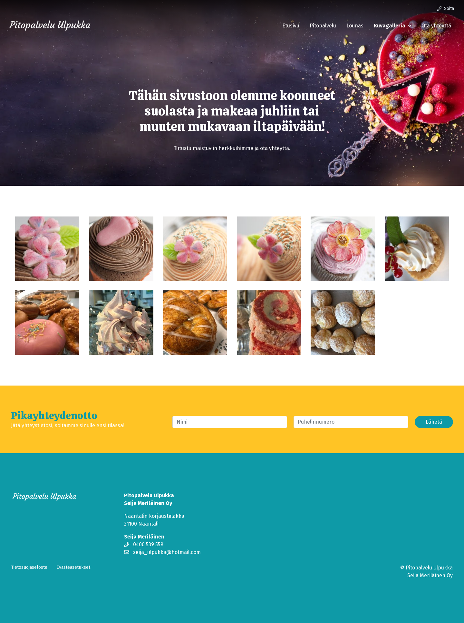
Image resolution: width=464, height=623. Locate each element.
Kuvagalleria (389, 26)
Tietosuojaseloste (29, 567)
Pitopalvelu (323, 26)
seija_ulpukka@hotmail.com (162, 552)
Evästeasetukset (73, 567)
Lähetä (434, 422)
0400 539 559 (143, 544)
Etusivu (290, 26)
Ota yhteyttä (436, 26)
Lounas (354, 26)
